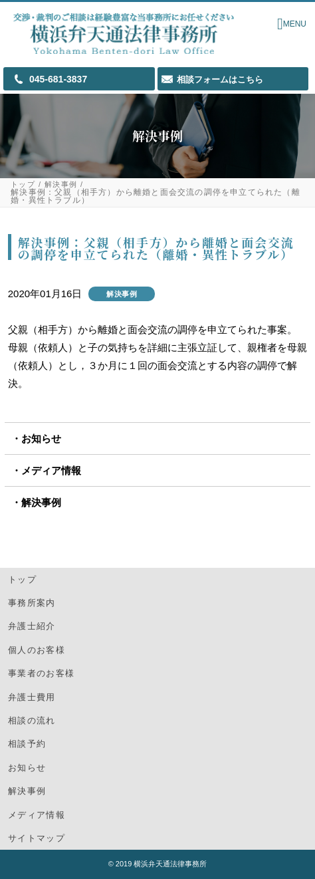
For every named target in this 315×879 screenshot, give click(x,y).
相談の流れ (32, 720)
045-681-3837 (58, 79)
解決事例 (61, 184)
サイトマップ (36, 838)
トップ (23, 184)
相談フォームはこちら (220, 79)
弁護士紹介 (32, 626)
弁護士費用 (32, 697)
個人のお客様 (36, 650)
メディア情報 (51, 470)
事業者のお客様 (41, 673)
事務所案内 (32, 603)
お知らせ (41, 438)
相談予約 (27, 744)
